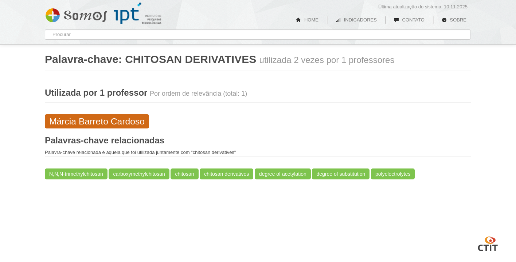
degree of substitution (340, 174)
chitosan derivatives (226, 174)
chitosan (184, 174)
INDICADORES (356, 20)
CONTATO (409, 20)
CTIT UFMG (488, 242)
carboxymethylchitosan (139, 174)
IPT (137, 13)
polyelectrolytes (393, 174)
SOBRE (454, 20)
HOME (307, 20)
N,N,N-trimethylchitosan (76, 174)
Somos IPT (76, 14)
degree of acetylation (282, 174)
